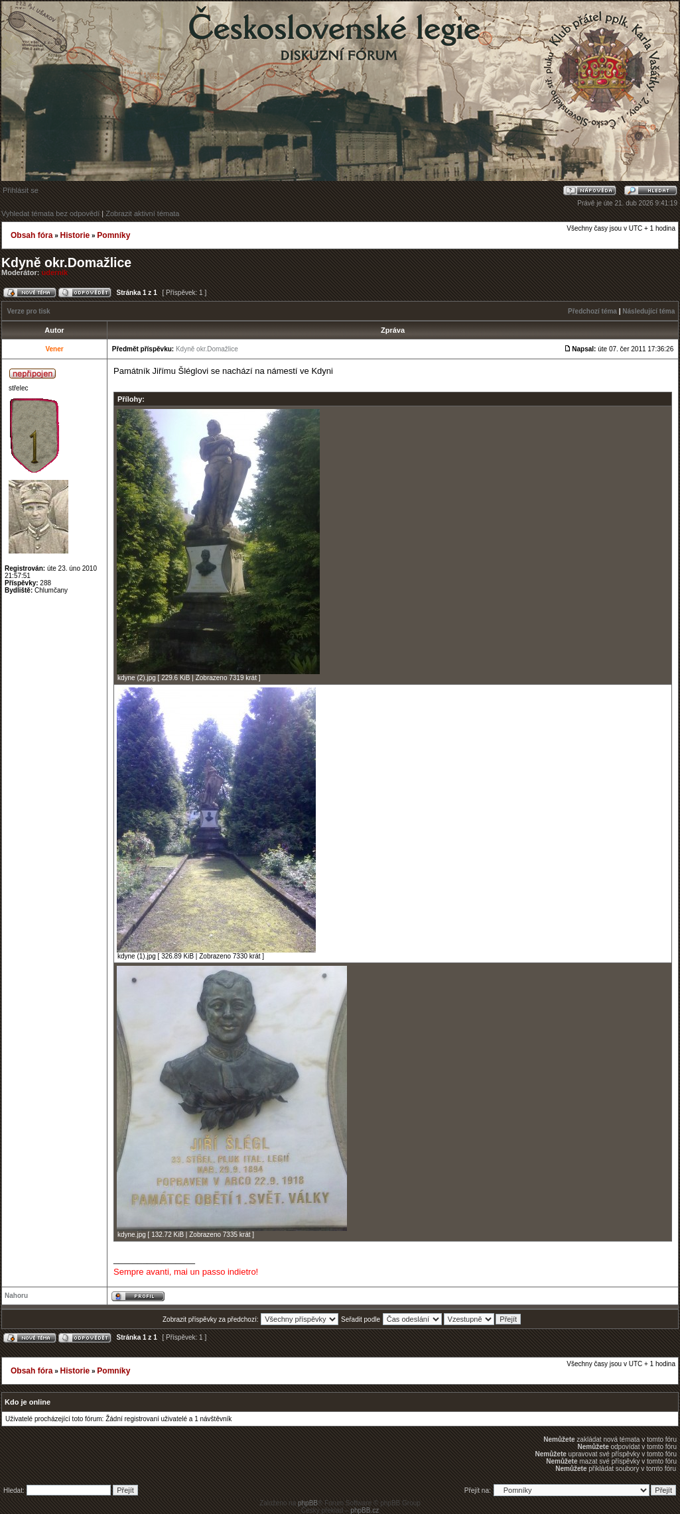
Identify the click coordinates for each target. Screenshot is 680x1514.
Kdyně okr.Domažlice (66, 262)
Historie (75, 235)
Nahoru (16, 1295)
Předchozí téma (592, 311)
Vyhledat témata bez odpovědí (50, 213)
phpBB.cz (364, 1510)
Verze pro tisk (28, 311)
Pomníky (113, 235)
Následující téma (648, 311)
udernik (55, 272)
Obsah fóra (31, 235)
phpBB (308, 1503)
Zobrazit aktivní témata (142, 213)
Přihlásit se (20, 190)
